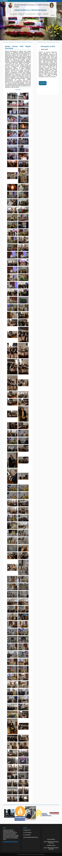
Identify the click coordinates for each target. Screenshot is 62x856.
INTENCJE (21, 14)
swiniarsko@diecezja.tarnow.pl (54, 1)
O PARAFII (53, 14)
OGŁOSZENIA (13, 14)
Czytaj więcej (42, 83)
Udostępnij (17, 89)
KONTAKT (45, 14)
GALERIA (39, 14)
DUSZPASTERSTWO (31, 14)
